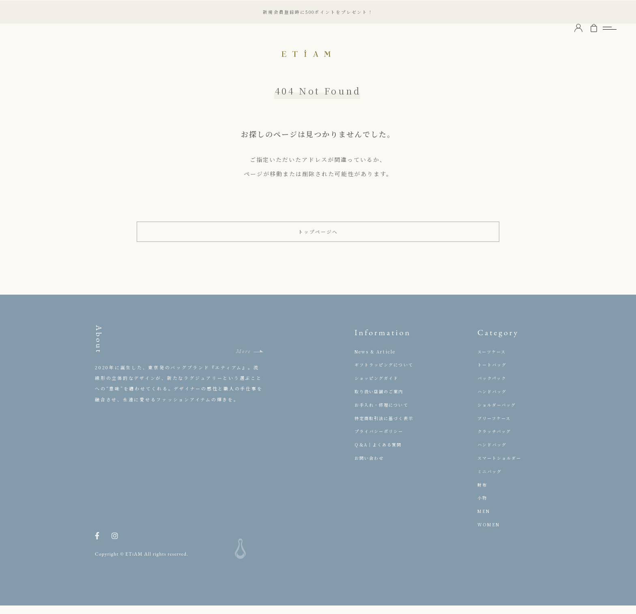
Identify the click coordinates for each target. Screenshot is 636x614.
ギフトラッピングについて (387, 373)
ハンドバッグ (493, 399)
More (243, 359)
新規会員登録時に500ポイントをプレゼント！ (318, 11)
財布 (482, 493)
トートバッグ (493, 373)
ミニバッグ (490, 479)
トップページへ (318, 236)
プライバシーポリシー (381, 440)
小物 (482, 506)
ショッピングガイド (379, 386)
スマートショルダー (501, 466)
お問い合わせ (371, 466)
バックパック (493, 386)
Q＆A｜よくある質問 (380, 453)
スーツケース (493, 360)
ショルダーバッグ (498, 413)
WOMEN (489, 533)
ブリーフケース (495, 426)
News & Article (377, 360)
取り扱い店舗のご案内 (381, 399)
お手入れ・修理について (384, 413)
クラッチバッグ (495, 440)
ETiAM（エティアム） (318, 53)
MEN (484, 520)
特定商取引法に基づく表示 (387, 426)
